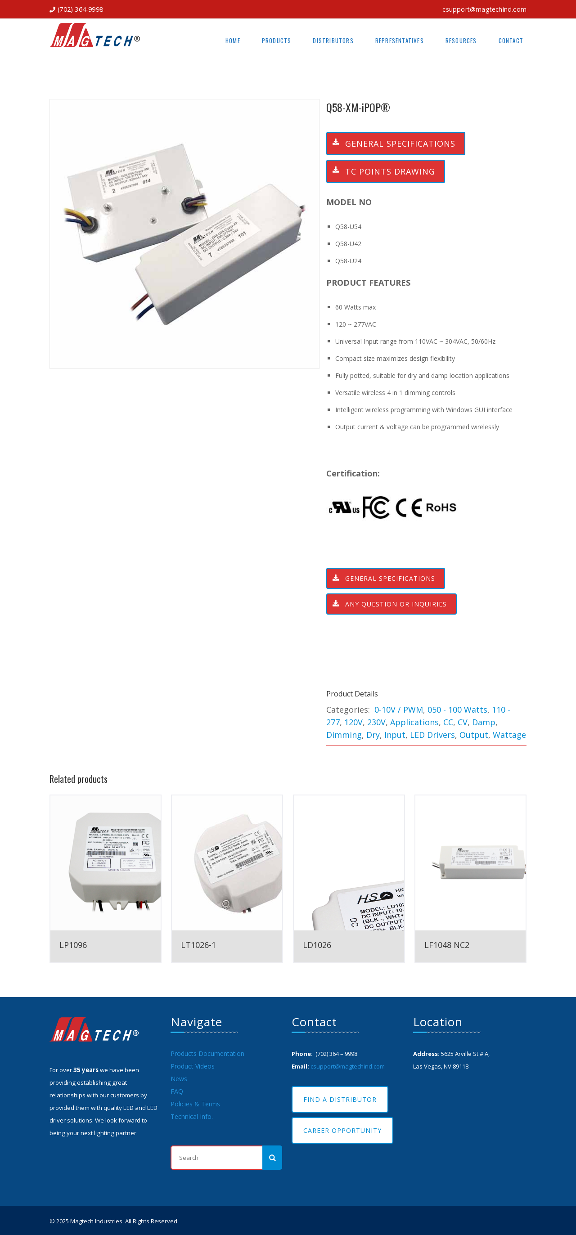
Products (277, 40)
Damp (483, 722)
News (179, 1078)
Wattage (509, 734)
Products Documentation (207, 1053)
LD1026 (317, 944)
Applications (414, 722)
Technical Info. (192, 1116)
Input (394, 734)
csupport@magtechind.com (484, 9)
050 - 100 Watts (457, 709)
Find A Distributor (340, 1099)
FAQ (177, 1091)
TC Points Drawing (381, 171)
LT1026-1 (198, 944)
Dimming (344, 734)
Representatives (399, 40)
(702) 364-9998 (80, 9)
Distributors (333, 40)
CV (463, 722)
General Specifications (391, 143)
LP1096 (73, 944)
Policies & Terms (195, 1104)
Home (232, 40)
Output (473, 734)
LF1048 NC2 (446, 944)
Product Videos (193, 1066)
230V (376, 722)
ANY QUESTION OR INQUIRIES (387, 604)
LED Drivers (432, 734)
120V (353, 722)
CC (448, 722)
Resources (461, 40)
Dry (373, 734)
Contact (511, 40)
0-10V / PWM (398, 709)
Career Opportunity (342, 1130)
